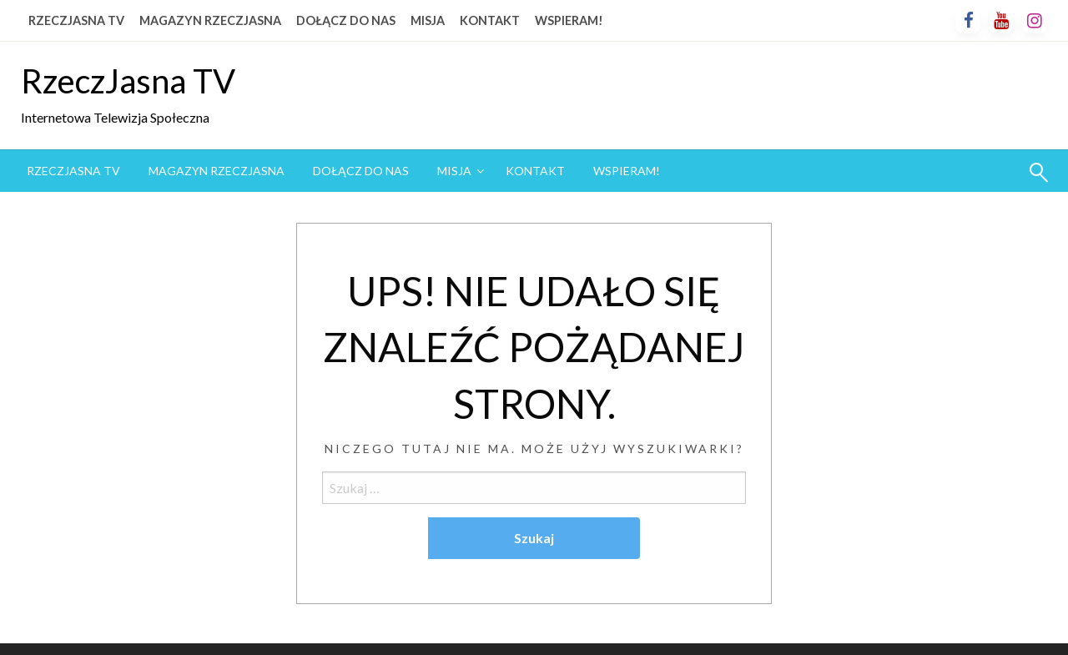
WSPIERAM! (569, 20)
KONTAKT (490, 20)
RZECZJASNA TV (76, 20)
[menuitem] (73, 171)
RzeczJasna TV (128, 81)
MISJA (428, 20)
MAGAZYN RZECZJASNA (210, 20)
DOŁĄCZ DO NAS (345, 20)
